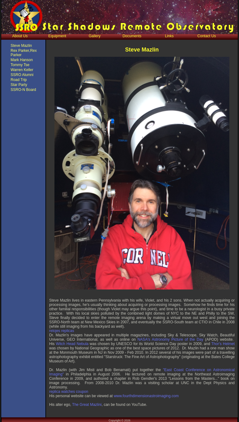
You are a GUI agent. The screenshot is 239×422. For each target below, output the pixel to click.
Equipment (57, 36)
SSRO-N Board (23, 90)
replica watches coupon (68, 391)
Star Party (19, 85)
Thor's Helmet (223, 344)
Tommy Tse (20, 65)
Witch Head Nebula (72, 344)
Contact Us (206, 36)
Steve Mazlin (21, 45)
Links (169, 36)
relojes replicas (61, 331)
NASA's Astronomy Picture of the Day (171, 339)
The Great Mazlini (87, 404)
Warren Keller (22, 70)
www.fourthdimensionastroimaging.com (146, 396)
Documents (132, 36)
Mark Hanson (22, 60)
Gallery (95, 36)
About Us (19, 36)
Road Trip (19, 80)
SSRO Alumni (22, 75)
